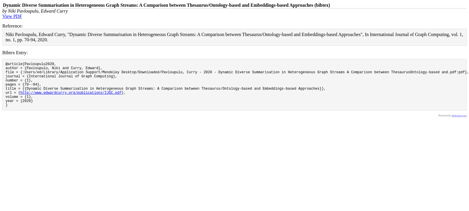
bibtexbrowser (459, 125)
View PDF (12, 16)
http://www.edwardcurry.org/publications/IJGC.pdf (70, 99)
